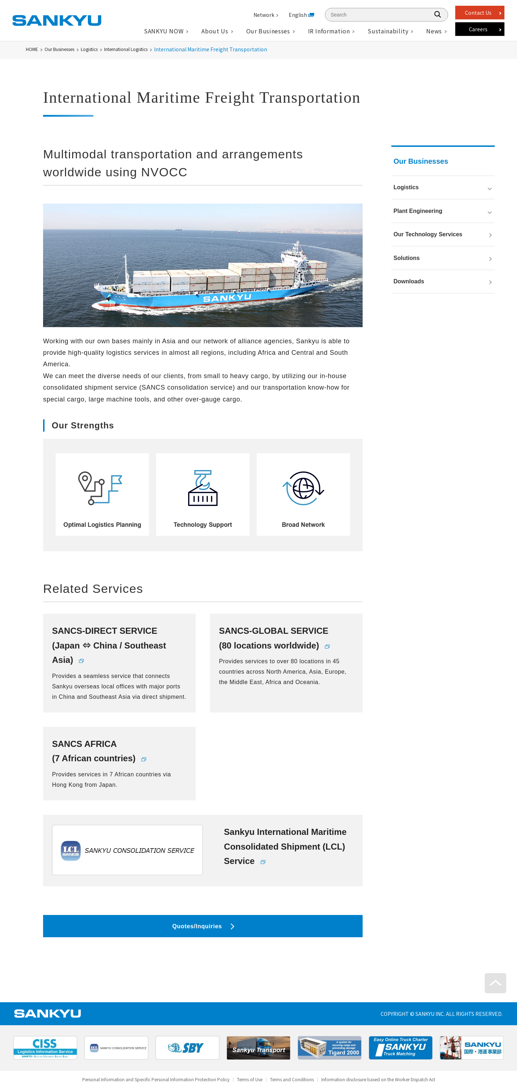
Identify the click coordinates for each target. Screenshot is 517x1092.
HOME (33, 49)
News (434, 31)
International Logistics (145, 49)
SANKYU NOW (163, 31)
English (298, 14)
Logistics (101, 49)
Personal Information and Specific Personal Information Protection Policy (136, 1085)
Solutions (406, 280)
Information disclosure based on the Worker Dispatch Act (402, 1085)
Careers (478, 29)
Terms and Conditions (298, 1085)
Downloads (408, 310)
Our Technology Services (427, 250)
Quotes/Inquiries (197, 929)
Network (263, 14)
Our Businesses (65, 49)
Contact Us (478, 12)
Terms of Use (248, 1085)
